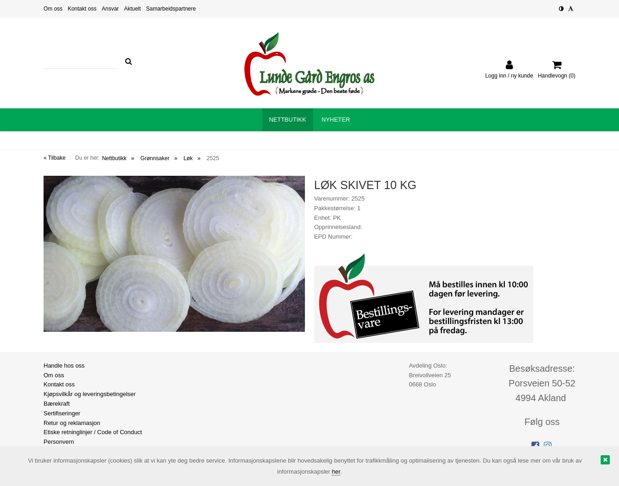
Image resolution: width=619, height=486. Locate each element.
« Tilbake (55, 158)
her (336, 471)
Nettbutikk (114, 158)
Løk (188, 158)
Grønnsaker (154, 158)
